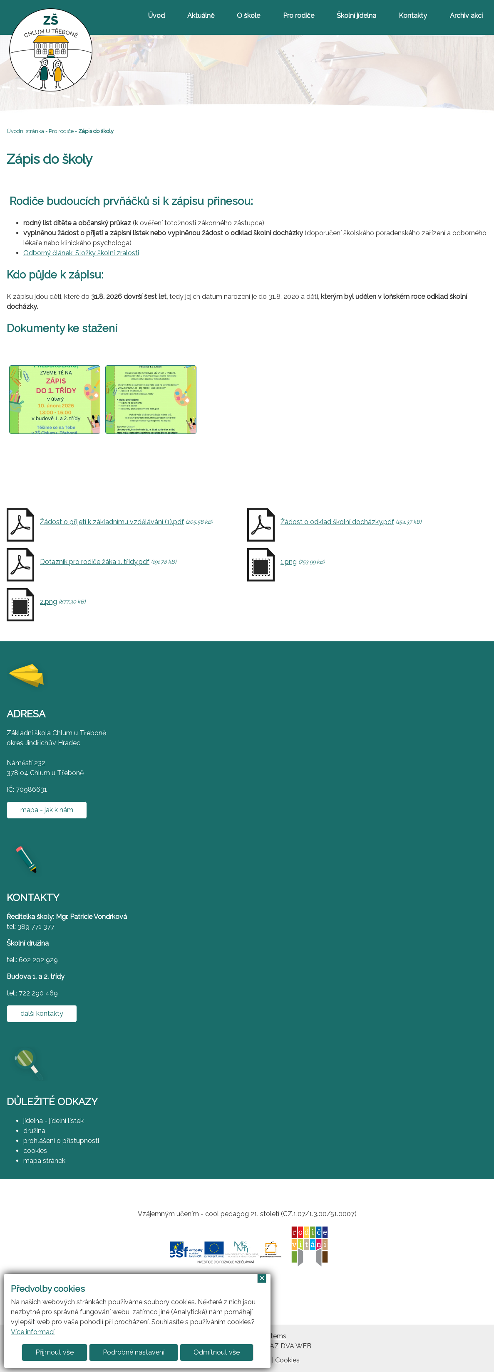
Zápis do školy (96, 131)
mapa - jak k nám (46, 810)
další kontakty (41, 1013)
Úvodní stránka (25, 131)
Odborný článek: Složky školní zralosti (81, 253)
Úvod (156, 16)
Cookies (287, 1360)
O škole (248, 16)
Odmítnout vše (217, 1352)
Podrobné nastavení (133, 1352)
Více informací (33, 1332)
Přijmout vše (54, 1352)
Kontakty (413, 16)
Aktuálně (200, 16)
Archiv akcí (466, 16)
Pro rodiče (298, 16)
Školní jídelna (356, 16)
